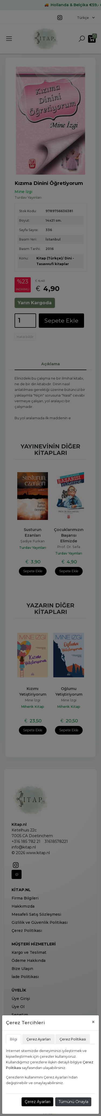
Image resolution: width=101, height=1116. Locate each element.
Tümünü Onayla (73, 1101)
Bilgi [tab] (13, 1039)
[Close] (93, 1022)
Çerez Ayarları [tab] (38, 1039)
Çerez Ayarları (37, 1101)
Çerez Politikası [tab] (73, 1039)
